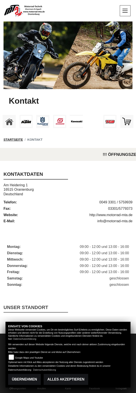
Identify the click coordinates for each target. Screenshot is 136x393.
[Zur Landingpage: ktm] (26, 121)
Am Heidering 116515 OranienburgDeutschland (19, 189)
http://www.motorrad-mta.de (110, 215)
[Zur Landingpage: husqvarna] (42, 121)
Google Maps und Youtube (29, 357)
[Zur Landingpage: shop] (126, 121)
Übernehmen (24, 379)
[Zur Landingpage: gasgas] (59, 121)
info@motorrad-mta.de (114, 221)
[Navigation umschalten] (125, 10)
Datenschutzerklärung (24, 339)
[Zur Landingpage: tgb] (109, 121)
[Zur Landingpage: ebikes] (93, 121)
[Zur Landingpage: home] (9, 121)
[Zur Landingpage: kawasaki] (76, 121)
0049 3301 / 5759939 (115, 202)
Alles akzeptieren (65, 379)
